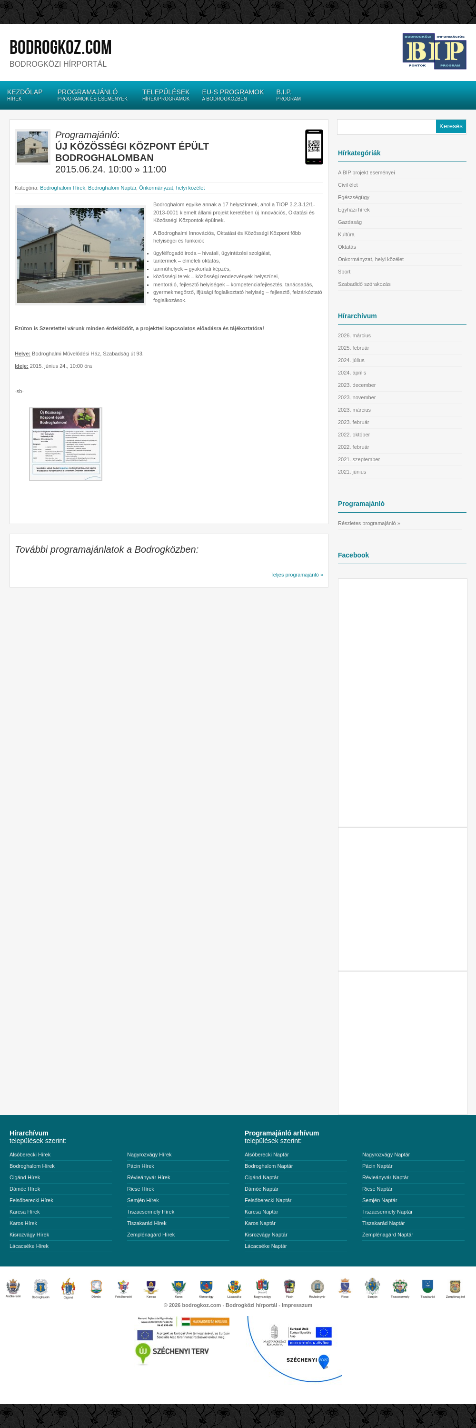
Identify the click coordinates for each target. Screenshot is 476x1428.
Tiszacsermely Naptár (387, 1212)
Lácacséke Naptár (266, 1246)
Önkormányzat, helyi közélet (172, 188)
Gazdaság (350, 222)
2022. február (353, 447)
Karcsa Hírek (25, 1212)
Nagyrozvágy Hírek (149, 1154)
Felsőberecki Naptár (268, 1200)
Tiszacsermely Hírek (150, 1212)
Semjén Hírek (143, 1200)
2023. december (357, 385)
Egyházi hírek (354, 210)
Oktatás (347, 247)
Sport (344, 271)
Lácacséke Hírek (29, 1246)
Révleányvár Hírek (148, 1177)
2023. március (354, 410)
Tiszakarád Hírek (147, 1223)
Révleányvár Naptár (385, 1177)
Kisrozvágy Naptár (266, 1234)
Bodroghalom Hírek (62, 188)
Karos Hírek (23, 1223)
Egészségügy (353, 197)
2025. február (353, 348)
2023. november (357, 397)
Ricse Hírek (140, 1189)
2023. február (353, 422)
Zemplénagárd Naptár (387, 1234)
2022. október (354, 434)
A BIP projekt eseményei (366, 172)
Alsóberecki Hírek (30, 1154)
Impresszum (297, 1305)
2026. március (354, 335)
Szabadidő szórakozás (364, 284)
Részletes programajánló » (369, 523)
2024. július (351, 360)
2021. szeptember (359, 459)
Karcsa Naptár (261, 1212)
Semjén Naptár (379, 1200)
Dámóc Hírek (25, 1189)
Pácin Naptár (377, 1166)
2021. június (352, 472)
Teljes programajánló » (296, 574)
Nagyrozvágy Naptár (386, 1154)
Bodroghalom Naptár (112, 188)
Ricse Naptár (377, 1189)
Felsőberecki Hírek (31, 1200)
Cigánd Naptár (261, 1177)
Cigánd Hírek (25, 1177)
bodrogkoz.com (61, 48)
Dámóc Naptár (261, 1189)
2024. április (352, 372)
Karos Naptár (260, 1223)
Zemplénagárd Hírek (151, 1234)
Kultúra (346, 234)
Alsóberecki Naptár (267, 1154)
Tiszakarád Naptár (383, 1223)
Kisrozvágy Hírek (29, 1234)
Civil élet (348, 185)
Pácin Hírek (140, 1166)
